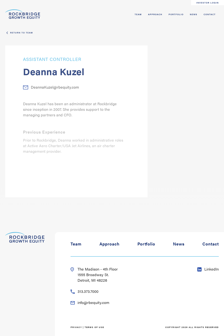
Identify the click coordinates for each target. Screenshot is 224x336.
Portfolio (176, 14)
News (193, 14)
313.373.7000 (84, 291)
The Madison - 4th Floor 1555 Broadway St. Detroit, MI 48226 (94, 274)
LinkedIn (208, 269)
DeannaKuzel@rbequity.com (51, 91)
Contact (210, 14)
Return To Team (21, 32)
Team (138, 14)
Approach (155, 14)
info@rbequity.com (90, 302)
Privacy (76, 327)
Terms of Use (94, 327)
